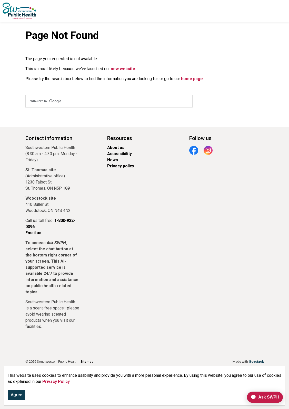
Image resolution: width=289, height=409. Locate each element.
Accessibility (119, 153)
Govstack (256, 361)
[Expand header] (281, 11)
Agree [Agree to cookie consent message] (16, 396)
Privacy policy (120, 166)
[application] (262, 397)
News (112, 159)
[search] (109, 101)
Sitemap (87, 361)
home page (192, 78)
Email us (33, 232)
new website (123, 68)
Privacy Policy (56, 382)
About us (115, 147)
